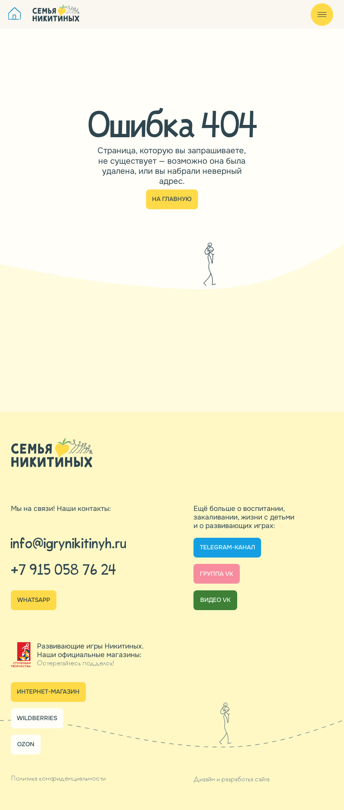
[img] (14, 13)
